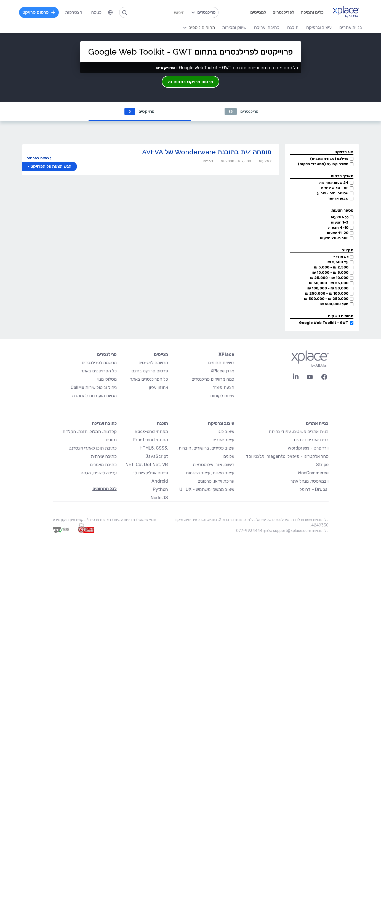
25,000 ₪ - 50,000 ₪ (328, 283)
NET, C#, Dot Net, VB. (146, 464)
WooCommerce (313, 472)
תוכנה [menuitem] (293, 27)
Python (160, 489)
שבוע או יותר (337, 198)
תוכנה (162, 423)
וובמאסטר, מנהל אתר (310, 481)
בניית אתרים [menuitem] (350, 27)
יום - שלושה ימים (334, 188)
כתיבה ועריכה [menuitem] (266, 27)
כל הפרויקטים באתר (99, 370)
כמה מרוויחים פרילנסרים (212, 379)
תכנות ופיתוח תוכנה (253, 67)
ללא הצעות (339, 217)
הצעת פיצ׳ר (223, 387)
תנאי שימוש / (145, 519)
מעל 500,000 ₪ (334, 304)
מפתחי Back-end (151, 431)
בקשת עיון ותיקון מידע (69, 519)
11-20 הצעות (337, 233)
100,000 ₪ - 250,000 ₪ (326, 293)
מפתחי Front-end (150, 439)
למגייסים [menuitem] (258, 12)
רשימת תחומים (221, 362)
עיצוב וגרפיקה (221, 423)
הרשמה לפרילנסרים (99, 362)
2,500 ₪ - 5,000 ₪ (331, 267)
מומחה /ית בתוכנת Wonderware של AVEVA (206, 152)
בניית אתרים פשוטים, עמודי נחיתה (299, 431)
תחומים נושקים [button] (340, 316)
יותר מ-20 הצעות (334, 238)
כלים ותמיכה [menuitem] (312, 12)
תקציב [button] (347, 250)
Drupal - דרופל (314, 489)
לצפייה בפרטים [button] (38, 158)
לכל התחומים (104, 488)
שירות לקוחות (222, 395)
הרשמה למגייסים (153, 362)
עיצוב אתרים (223, 439)
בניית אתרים (317, 423)
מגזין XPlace (222, 370)
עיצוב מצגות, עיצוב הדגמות (210, 472)
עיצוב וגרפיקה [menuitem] (319, 27)
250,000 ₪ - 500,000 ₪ (326, 299)
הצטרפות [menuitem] (73, 12)
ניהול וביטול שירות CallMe (94, 387)
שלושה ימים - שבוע (332, 193)
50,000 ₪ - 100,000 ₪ (327, 288)
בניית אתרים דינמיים (311, 439)
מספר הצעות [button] (342, 210)
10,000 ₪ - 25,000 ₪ (329, 278)
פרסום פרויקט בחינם (149, 370)
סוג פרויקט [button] (343, 152)
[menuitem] (110, 12)
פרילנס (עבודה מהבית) (329, 159)
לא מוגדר (340, 257)
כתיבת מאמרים (103, 464)
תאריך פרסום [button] (342, 176)
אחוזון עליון (158, 387)
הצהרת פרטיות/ (98, 519)
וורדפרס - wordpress (308, 448)
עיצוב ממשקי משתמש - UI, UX (206, 489)
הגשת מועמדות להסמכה (94, 395)
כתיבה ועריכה (104, 423)
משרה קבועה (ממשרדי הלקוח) (323, 164)
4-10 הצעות (338, 227)
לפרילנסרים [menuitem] (283, 12)
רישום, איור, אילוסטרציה (213, 464)
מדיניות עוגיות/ (123, 519)
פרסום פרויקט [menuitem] (38, 12)
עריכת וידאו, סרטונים (216, 481)
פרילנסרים (242, 111)
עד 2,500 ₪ (337, 262)
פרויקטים (139, 111)
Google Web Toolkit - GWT (323, 323)
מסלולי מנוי (107, 379)
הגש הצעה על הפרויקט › (49, 166)
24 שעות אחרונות (333, 183)
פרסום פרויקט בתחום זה (190, 81)
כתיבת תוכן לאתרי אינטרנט (93, 448)
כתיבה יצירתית (104, 456)
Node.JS (159, 497)
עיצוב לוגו (225, 431)
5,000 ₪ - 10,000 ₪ (330, 272)
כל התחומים (286, 67)
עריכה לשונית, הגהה (99, 472)
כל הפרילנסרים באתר (149, 379)
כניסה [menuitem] (96, 12)
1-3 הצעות (339, 222)
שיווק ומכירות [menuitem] (234, 27)
